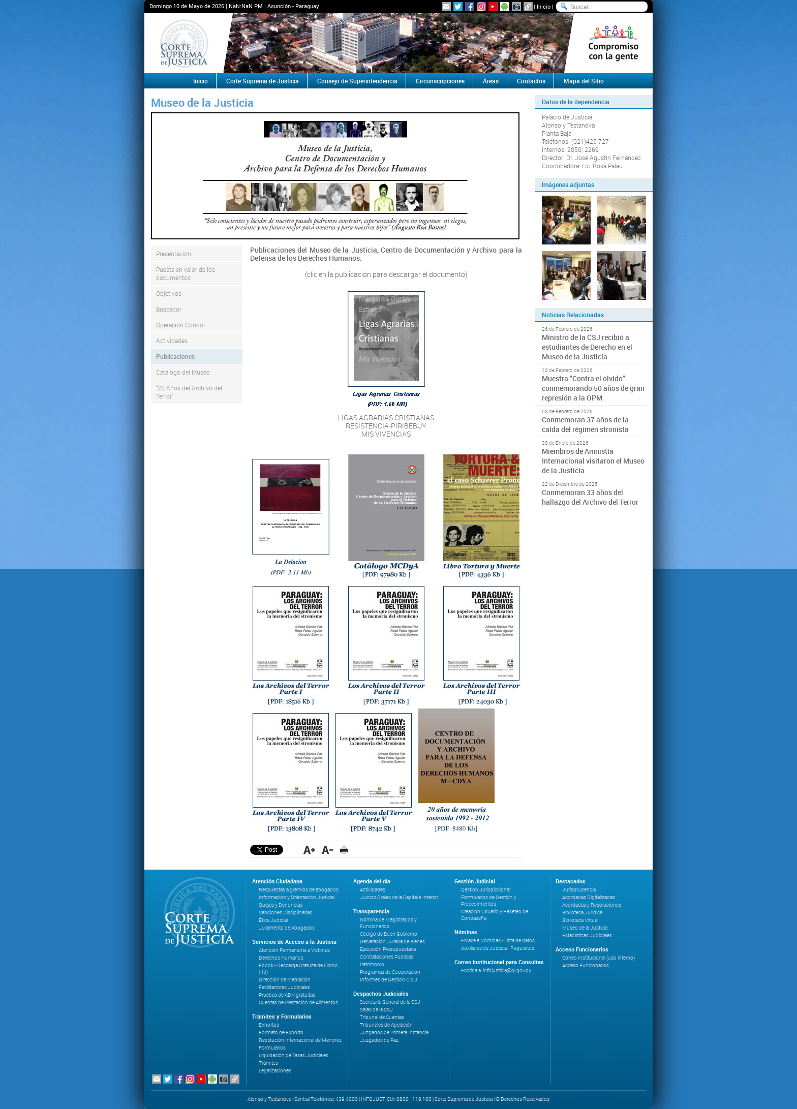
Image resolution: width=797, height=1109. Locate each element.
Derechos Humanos (281, 957)
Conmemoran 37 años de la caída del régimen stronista (585, 424)
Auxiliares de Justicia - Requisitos (497, 948)
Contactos (531, 81)
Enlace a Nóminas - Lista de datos (498, 940)
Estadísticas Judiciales (587, 935)
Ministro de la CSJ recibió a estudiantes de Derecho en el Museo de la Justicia (587, 346)
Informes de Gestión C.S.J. (389, 979)
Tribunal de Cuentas (382, 1017)
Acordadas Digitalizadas (588, 897)
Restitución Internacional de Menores (300, 1040)
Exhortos (269, 1025)
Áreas (491, 81)
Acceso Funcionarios (585, 965)
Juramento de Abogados (287, 928)
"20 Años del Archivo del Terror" (189, 392)
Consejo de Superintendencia (357, 81)
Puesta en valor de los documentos (185, 273)
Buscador (168, 309)
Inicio (543, 6)
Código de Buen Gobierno (388, 934)
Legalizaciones (275, 1070)
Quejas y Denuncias (280, 905)
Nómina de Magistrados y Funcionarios (388, 923)
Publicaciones (175, 356)
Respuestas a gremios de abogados (299, 889)
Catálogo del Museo (183, 372)
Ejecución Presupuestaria (388, 949)
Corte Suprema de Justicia (262, 81)
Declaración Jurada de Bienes (392, 941)
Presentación (173, 254)
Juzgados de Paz (379, 1040)
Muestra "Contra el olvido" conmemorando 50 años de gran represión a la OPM (593, 388)
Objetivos (168, 293)
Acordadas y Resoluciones (591, 905)
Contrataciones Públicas (386, 956)
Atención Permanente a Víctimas (294, 950)
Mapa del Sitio (584, 81)
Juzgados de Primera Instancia (394, 1032)
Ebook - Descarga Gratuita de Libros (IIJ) (298, 968)
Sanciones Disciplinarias (285, 912)
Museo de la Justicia (584, 928)
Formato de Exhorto (281, 1032)
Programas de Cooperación (390, 972)
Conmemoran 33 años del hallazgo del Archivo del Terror (590, 497)
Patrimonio (372, 964)
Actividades (172, 340)
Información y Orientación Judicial (296, 897)
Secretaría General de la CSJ (390, 1002)
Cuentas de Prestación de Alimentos (298, 1002)
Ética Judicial (273, 920)
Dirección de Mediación (285, 979)
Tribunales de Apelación (386, 1025)
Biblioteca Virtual (580, 920)
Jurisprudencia (579, 889)
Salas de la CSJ (376, 1009)
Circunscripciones (440, 81)
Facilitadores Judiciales (284, 987)
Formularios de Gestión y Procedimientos (488, 900)
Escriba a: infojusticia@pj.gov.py (496, 970)
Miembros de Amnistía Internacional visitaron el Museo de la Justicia (593, 460)
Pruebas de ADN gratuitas (287, 995)
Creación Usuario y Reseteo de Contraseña (494, 914)
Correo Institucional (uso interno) (598, 957)
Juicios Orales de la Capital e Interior (399, 897)
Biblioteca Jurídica (582, 912)
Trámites (268, 1063)
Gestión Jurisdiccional (485, 889)
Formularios (272, 1047)
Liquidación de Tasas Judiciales (293, 1055)
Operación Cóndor (180, 325)
